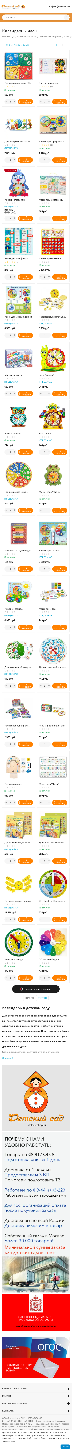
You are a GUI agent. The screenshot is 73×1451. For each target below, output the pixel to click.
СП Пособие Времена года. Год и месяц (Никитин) (51, 901)
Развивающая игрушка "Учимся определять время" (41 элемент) (52, 316)
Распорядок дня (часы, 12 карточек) (17, 725)
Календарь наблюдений (18, 316)
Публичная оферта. (43, 1429)
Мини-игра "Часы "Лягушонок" (49, 492)
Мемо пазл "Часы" (49, 784)
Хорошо (65, 1446)
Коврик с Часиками (15, 200)
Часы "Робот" (46, 433)
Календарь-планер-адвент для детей (50, 258)
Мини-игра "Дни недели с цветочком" (18, 550)
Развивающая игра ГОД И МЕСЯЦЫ (18, 83)
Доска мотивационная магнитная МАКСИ (51, 842)
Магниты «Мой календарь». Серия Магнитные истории (50, 609)
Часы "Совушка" (13, 433)
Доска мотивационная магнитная (17, 842)
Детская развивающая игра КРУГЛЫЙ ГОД (17, 141)
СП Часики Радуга (49, 959)
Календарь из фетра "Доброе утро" (16, 258)
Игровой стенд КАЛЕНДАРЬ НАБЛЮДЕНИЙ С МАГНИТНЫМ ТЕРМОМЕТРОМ (14, 609)
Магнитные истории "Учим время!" (50, 200)
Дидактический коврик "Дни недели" (17, 667)
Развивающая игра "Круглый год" (15, 492)
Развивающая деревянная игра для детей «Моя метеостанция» (16, 784)
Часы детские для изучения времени (15, 959)
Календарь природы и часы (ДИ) (51, 141)
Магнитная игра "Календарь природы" (17, 375)
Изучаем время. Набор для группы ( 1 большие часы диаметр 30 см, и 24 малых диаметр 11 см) (18, 901)
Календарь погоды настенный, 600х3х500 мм (52, 550)
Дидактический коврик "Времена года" (52, 667)
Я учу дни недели (48, 83)
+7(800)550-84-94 (60, 6)
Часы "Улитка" (46, 375)
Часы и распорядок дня (52, 725)
